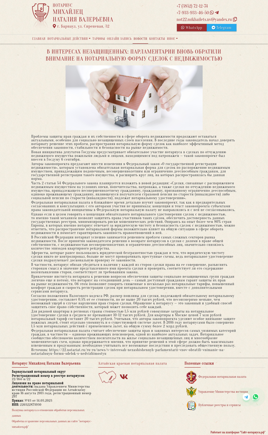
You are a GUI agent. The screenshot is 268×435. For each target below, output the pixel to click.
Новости (140, 39)
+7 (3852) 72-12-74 (192, 6)
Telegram (222, 28)
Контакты (157, 39)
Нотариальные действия (67, 39)
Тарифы (98, 39)
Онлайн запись (119, 39)
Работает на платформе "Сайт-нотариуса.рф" (238, 432)
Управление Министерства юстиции (217, 391)
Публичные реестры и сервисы (213, 405)
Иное (171, 39)
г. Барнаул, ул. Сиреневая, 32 (81, 26)
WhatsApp (191, 28)
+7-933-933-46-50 (198, 12)
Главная (39, 39)
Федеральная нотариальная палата (216, 377)
